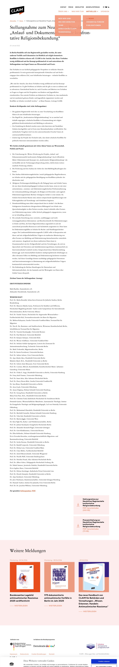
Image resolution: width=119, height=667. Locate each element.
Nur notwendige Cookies (104, 657)
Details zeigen (28, 663)
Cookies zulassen (104, 651)
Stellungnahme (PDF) (28, 491)
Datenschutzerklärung (40, 658)
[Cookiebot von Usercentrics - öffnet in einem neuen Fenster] (11, 663)
